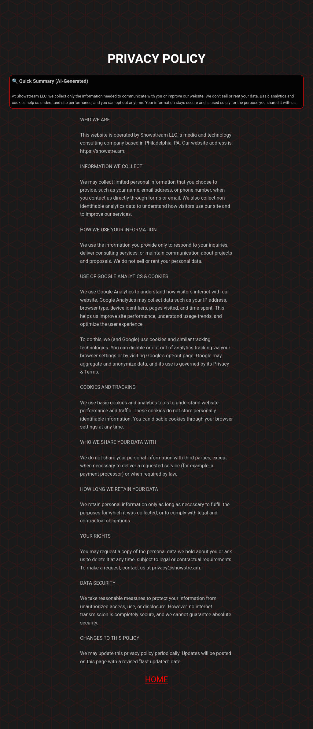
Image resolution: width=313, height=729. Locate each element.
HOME (156, 679)
